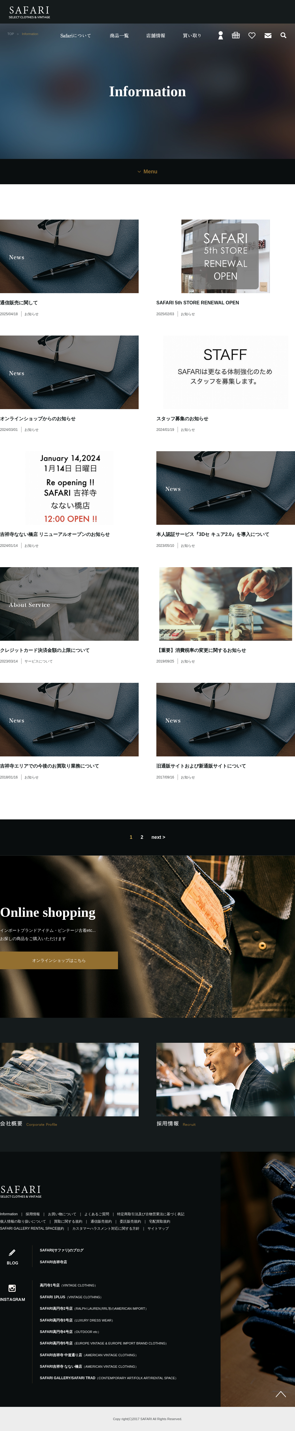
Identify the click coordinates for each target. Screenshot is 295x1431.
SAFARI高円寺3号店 (77, 1320)
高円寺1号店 (69, 1285)
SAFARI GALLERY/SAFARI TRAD (109, 1378)
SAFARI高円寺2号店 (94, 1309)
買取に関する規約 (68, 1221)
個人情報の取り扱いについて (23, 1221)
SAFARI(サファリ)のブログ (61, 1250)
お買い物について (62, 1214)
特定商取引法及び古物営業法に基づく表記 (150, 1214)
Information (9, 1214)
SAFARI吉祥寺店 (53, 1262)
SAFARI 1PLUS (71, 1297)
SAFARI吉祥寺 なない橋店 (89, 1366)
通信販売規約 (101, 1221)
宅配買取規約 (159, 1221)
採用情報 (33, 1214)
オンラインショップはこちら (59, 960)
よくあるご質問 (96, 1214)
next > (158, 837)
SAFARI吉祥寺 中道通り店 (89, 1355)
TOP (10, 34)
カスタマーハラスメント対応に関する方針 (106, 1228)
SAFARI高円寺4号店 (70, 1332)
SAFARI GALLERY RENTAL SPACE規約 (32, 1228)
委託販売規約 (130, 1221)
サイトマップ (158, 1228)
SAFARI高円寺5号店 (104, 1343)
